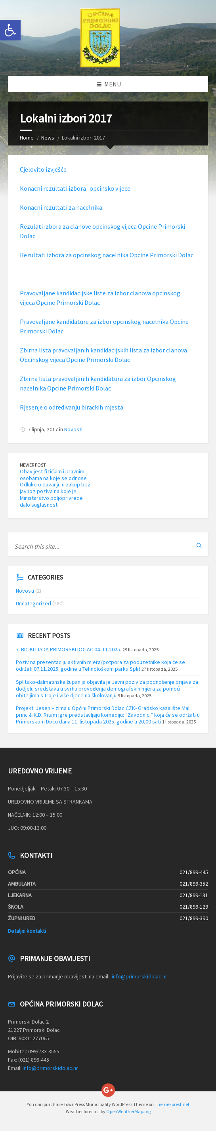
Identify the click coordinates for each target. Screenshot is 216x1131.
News (47, 137)
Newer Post (33, 465)
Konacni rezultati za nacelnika (61, 207)
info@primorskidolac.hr (139, 976)
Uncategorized (33, 603)
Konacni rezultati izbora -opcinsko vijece (75, 188)
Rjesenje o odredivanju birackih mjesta (71, 407)
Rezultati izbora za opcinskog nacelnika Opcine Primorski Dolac (106, 255)
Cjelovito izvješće (43, 169)
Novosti (73, 429)
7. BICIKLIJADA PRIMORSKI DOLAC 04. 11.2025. (68, 649)
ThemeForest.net (172, 1104)
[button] (10, 30)
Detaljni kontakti (27, 930)
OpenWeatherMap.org (128, 1111)
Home (27, 137)
